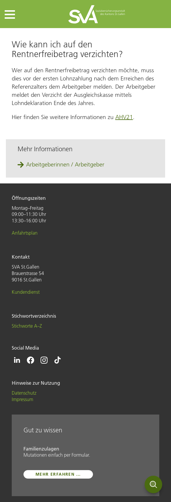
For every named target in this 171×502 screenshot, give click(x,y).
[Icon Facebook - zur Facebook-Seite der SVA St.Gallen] (30, 360)
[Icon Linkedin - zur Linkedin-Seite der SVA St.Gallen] (17, 360)
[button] (10, 14)
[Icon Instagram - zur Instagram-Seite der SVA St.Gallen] (44, 360)
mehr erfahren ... (58, 474)
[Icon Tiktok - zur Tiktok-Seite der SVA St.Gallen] (57, 360)
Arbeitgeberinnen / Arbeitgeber (65, 164)
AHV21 (124, 117)
